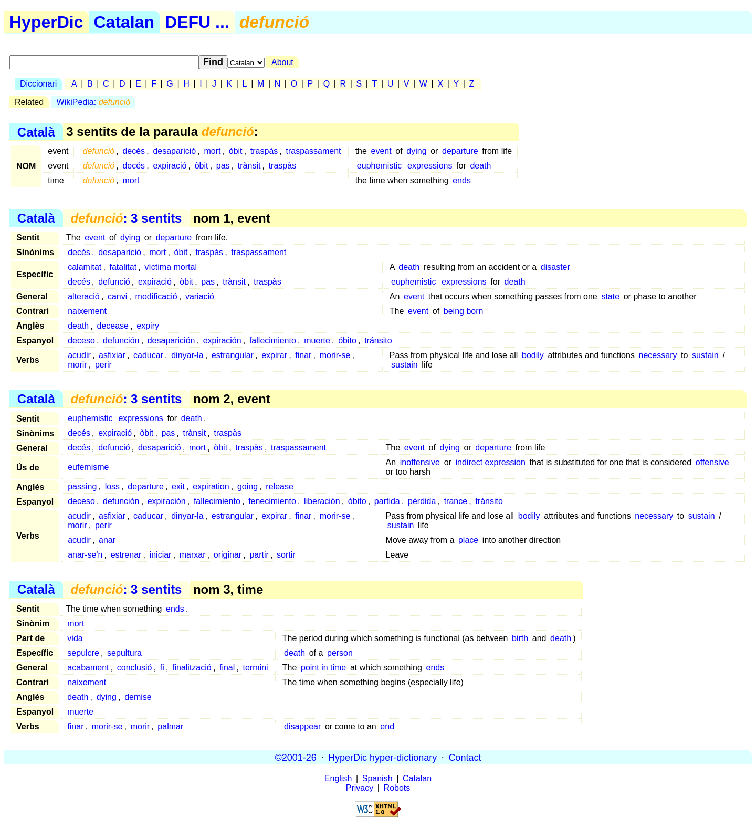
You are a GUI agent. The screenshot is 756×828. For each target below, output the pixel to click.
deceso (81, 340)
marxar (193, 554)
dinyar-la (187, 355)
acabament (88, 667)
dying (416, 150)
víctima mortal (170, 267)
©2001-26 (296, 757)
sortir (286, 554)
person (340, 652)
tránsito (378, 340)
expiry (147, 325)
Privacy (359, 787)
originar (228, 554)
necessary (658, 355)
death (480, 165)
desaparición (171, 340)
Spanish (377, 778)
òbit (236, 150)
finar (303, 355)
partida (387, 501)
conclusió (134, 667)
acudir (79, 355)
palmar (170, 726)
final (227, 667)
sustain (705, 355)
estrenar (126, 554)
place (468, 540)
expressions (429, 165)
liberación (322, 501)
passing (82, 486)
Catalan (124, 22)
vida (74, 638)
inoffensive (420, 462)
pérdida (422, 501)
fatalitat (123, 267)
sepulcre (83, 652)
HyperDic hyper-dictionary (382, 757)
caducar (148, 355)
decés (133, 150)
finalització (192, 667)
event (381, 150)
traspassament (313, 150)
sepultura (124, 652)
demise (138, 697)
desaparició (174, 150)
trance (455, 501)
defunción (121, 340)
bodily (533, 355)
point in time (323, 667)
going (247, 486)
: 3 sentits (126, 218)
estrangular (233, 355)
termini (255, 667)
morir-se (335, 355)
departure (460, 150)
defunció (114, 281)
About (282, 62)
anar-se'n (85, 554)
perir (103, 364)
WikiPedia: (94, 102)
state (610, 296)
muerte (317, 340)
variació (199, 296)
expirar (274, 355)
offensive (712, 462)
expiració (169, 165)
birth (520, 638)
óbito (347, 340)
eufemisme (88, 467)
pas (223, 165)
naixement (87, 311)
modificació (156, 296)
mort (212, 150)
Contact (464, 757)
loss (112, 486)
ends (462, 180)
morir (77, 364)
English (338, 778)
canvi (117, 296)
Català (36, 131)
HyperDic (46, 22)
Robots (397, 787)
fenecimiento (272, 501)
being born (464, 311)
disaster (555, 267)
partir (258, 554)
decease (113, 325)
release (279, 486)
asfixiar (112, 355)
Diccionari (38, 83)
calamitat (84, 267)
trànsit (249, 165)
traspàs (264, 150)
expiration (211, 486)
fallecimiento (272, 340)
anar (107, 540)
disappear (302, 726)
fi (162, 667)
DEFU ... (197, 22)
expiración (222, 340)
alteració (83, 296)
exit (178, 486)
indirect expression (491, 462)
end (387, 726)
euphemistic (379, 165)
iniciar (161, 554)
